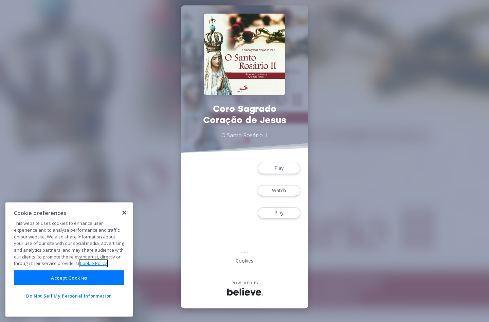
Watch (279, 190)
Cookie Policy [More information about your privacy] (93, 263)
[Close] (124, 212)
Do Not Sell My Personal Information (69, 296)
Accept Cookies (69, 278)
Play (279, 168)
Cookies (244, 260)
